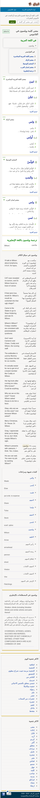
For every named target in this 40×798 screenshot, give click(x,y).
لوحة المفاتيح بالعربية (28, 9)
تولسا (31, 507)
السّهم (31, 537)
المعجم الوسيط (28, 64)
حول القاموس (11, 9)
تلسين (31, 522)
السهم (31, 500)
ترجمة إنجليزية (28, 71)
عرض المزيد (33, 111)
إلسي (31, 485)
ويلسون (30, 529)
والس (31, 478)
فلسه (31, 493)
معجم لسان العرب (26, 67)
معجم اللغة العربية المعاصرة (23, 56)
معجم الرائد (29, 60)
